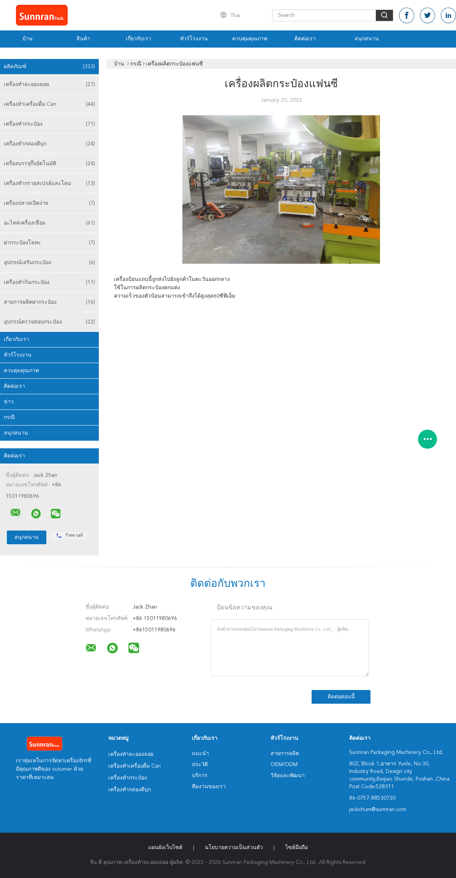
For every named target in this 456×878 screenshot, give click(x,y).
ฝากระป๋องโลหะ (49, 243)
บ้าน (27, 38)
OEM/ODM (284, 764)
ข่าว (9, 402)
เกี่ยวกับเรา (138, 38)
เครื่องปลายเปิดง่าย (49, 203)
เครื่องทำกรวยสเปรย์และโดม (49, 183)
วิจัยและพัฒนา (288, 775)
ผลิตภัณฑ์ (49, 66)
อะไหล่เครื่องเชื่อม (49, 223)
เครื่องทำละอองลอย (49, 84)
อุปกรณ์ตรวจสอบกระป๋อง (49, 322)
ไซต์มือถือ (296, 847)
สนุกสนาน (367, 38)
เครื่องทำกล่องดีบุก (49, 144)
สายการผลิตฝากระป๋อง (49, 302)
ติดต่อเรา (305, 38)
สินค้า (83, 38)
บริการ (199, 775)
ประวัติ (200, 764)
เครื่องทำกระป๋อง (49, 124)
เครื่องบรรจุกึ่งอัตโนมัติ (49, 163)
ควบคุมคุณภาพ (249, 38)
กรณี (9, 417)
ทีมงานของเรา (209, 786)
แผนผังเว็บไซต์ (165, 847)
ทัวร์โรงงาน (194, 38)
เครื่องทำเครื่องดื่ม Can (49, 104)
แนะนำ (200, 753)
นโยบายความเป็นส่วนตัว (234, 847)
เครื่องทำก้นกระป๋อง (49, 282)
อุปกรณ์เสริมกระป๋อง (49, 262)
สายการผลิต (285, 753)
